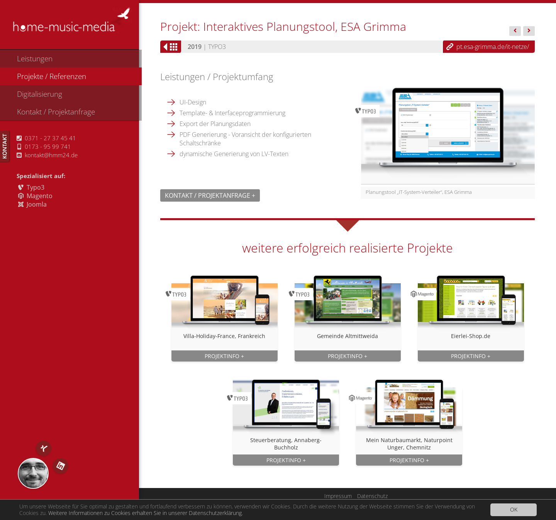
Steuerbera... (515, 31)
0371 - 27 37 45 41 (46, 138)
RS (33, 473)
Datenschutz (372, 496)
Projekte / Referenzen (51, 76)
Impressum (338, 496)
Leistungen (35, 58)
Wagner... (529, 31)
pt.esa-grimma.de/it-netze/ (492, 46)
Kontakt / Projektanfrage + (210, 195)
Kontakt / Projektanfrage (56, 111)
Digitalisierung (39, 94)
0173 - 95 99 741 (44, 146)
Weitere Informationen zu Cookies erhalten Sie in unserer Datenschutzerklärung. (145, 513)
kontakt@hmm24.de (47, 155)
